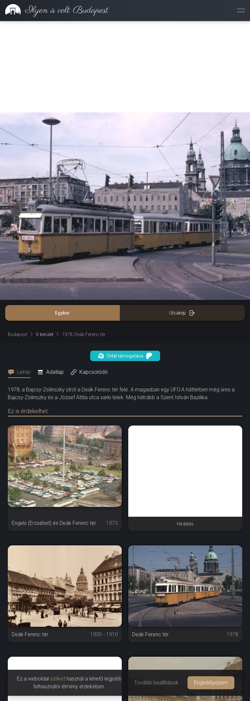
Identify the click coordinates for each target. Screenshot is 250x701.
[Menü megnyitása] (241, 10)
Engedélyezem (211, 683)
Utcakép (182, 313)
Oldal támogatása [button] (125, 356)
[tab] (21, 372)
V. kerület (44, 334)
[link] (54, 10)
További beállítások (156, 683)
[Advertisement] (125, 66)
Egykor (62, 312)
